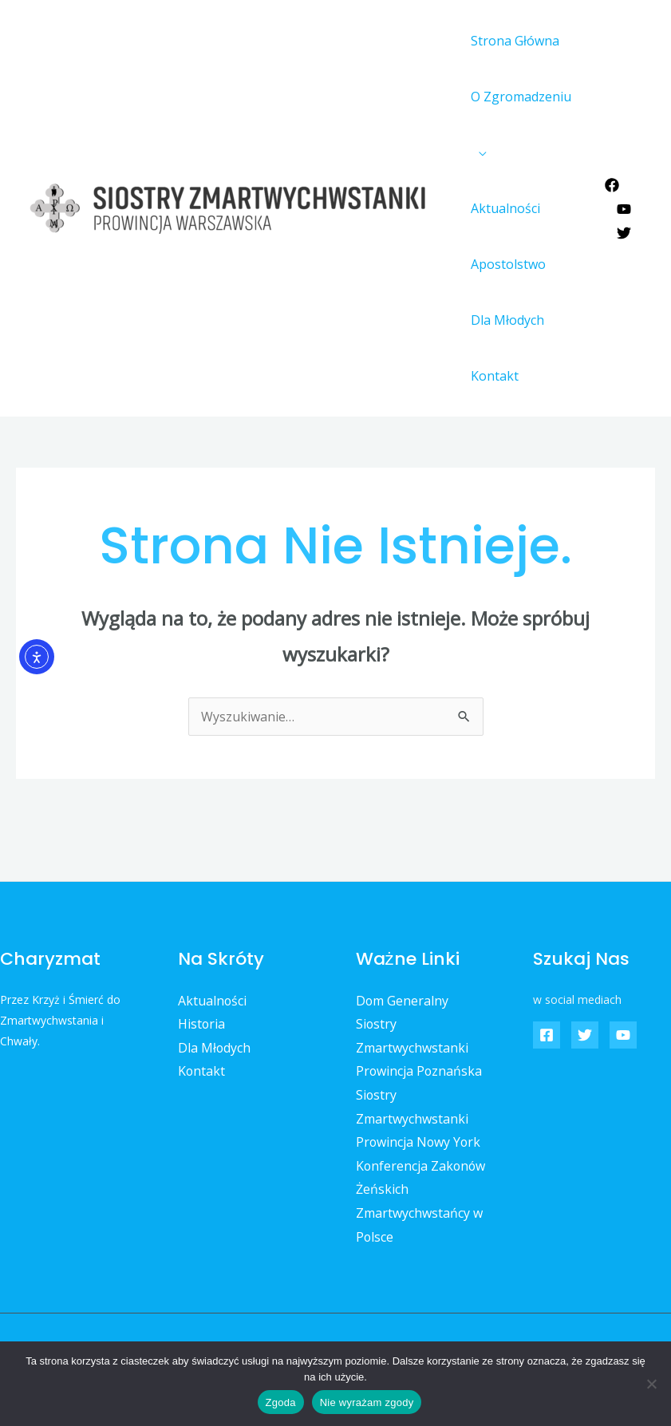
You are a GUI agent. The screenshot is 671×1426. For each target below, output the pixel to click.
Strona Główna (512, 40)
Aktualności (503, 208)
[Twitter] (624, 233)
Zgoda (281, 1402)
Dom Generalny (402, 1000)
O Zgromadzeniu (518, 96)
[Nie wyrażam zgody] (651, 1384)
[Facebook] (612, 185)
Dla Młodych (505, 320)
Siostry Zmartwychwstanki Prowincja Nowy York (419, 1118)
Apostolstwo (505, 264)
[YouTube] (624, 209)
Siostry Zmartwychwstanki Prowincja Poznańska (420, 1047)
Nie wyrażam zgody (367, 1402)
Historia (202, 1024)
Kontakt (492, 376)
